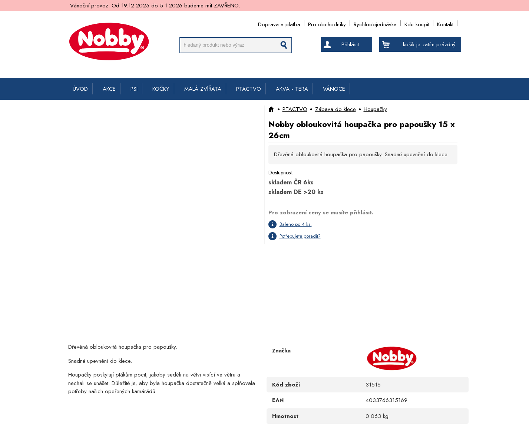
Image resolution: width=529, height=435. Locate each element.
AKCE (109, 89)
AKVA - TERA (292, 89)
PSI (134, 89)
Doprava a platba (279, 23)
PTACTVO (248, 89)
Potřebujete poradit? (300, 236)
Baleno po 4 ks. (296, 224)
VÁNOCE (334, 89)
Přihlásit (350, 44)
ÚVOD (80, 89)
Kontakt (445, 23)
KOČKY (160, 89)
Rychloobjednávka (375, 23)
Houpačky (375, 109)
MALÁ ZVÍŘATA (202, 89)
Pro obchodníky (327, 23)
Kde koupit (416, 23)
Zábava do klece (335, 109)
